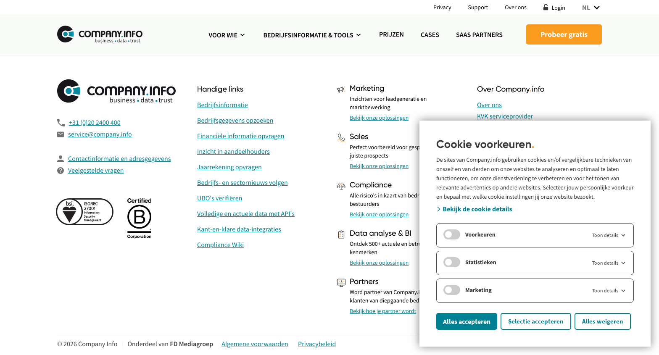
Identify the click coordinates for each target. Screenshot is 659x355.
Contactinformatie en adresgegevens (119, 159)
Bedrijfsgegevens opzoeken (235, 120)
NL (592, 7)
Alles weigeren (602, 321)
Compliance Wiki (220, 245)
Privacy (442, 7)
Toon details (609, 235)
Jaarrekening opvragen (229, 167)
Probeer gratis (564, 34)
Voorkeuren (469, 234)
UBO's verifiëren (219, 198)
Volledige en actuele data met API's (246, 214)
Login (554, 7)
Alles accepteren (466, 321)
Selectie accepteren (536, 321)
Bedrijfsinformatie (222, 105)
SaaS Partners (479, 35)
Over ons (516, 7)
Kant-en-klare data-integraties (239, 229)
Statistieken (469, 262)
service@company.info (100, 134)
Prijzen (391, 34)
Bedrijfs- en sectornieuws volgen (242, 183)
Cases (430, 35)
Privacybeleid (317, 344)
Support (478, 7)
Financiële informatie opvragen (241, 136)
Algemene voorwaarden (254, 344)
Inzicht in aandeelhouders (233, 151)
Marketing (467, 290)
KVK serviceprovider (505, 116)
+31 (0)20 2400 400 (95, 122)
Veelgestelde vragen (96, 170)
